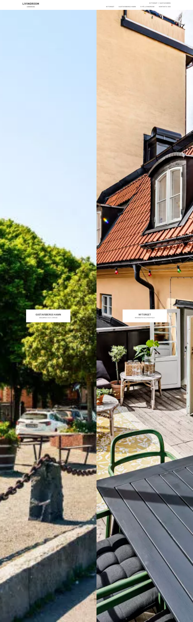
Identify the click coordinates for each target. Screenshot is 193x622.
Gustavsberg (165, 3)
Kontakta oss (165, 7)
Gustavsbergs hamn (127, 7)
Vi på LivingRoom (147, 7)
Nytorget (153, 3)
